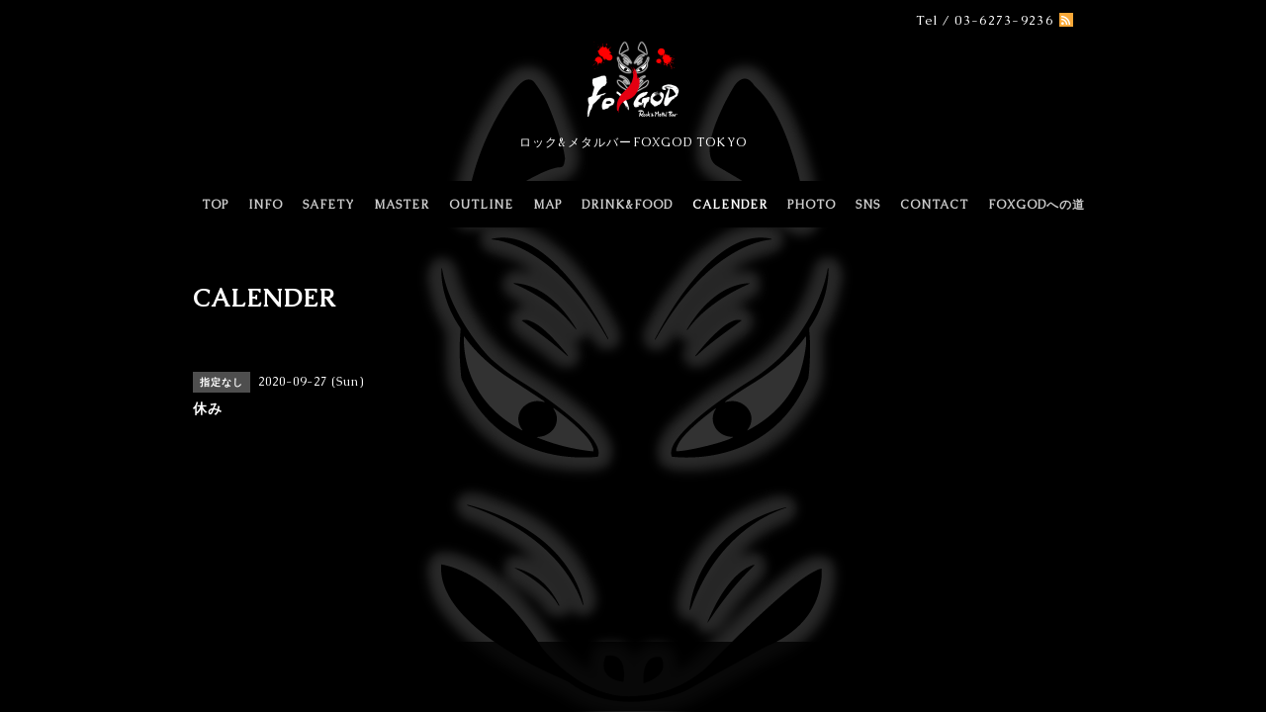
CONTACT (934, 205)
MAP (547, 205)
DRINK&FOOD (627, 205)
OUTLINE (481, 205)
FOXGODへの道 (1036, 205)
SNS (868, 205)
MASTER (401, 205)
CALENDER (730, 205)
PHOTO (811, 205)
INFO (265, 205)
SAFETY (328, 205)
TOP (215, 205)
